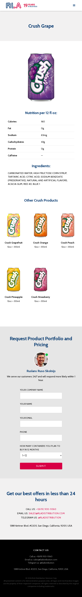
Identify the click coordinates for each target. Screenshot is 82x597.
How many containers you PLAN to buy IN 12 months (40, 448)
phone (23, 432)
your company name (31, 389)
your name (26, 404)
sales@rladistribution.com (47, 513)
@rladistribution (49, 517)
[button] (74, 5)
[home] (38, 5)
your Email (26, 418)
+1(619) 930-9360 (46, 509)
